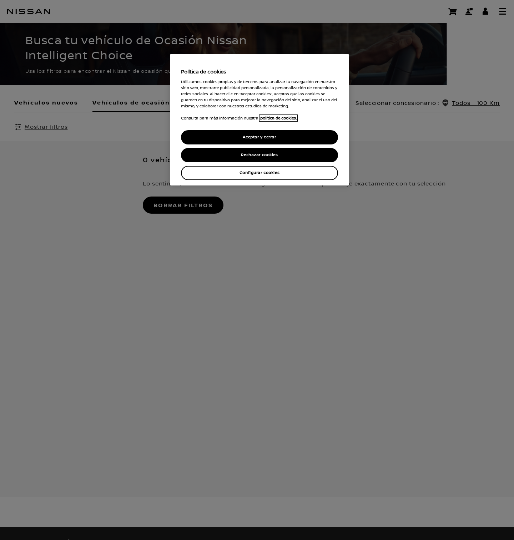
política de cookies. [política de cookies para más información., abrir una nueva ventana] (278, 118)
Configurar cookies (259, 172)
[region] (259, 119)
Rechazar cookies (259, 155)
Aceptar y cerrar (259, 137)
